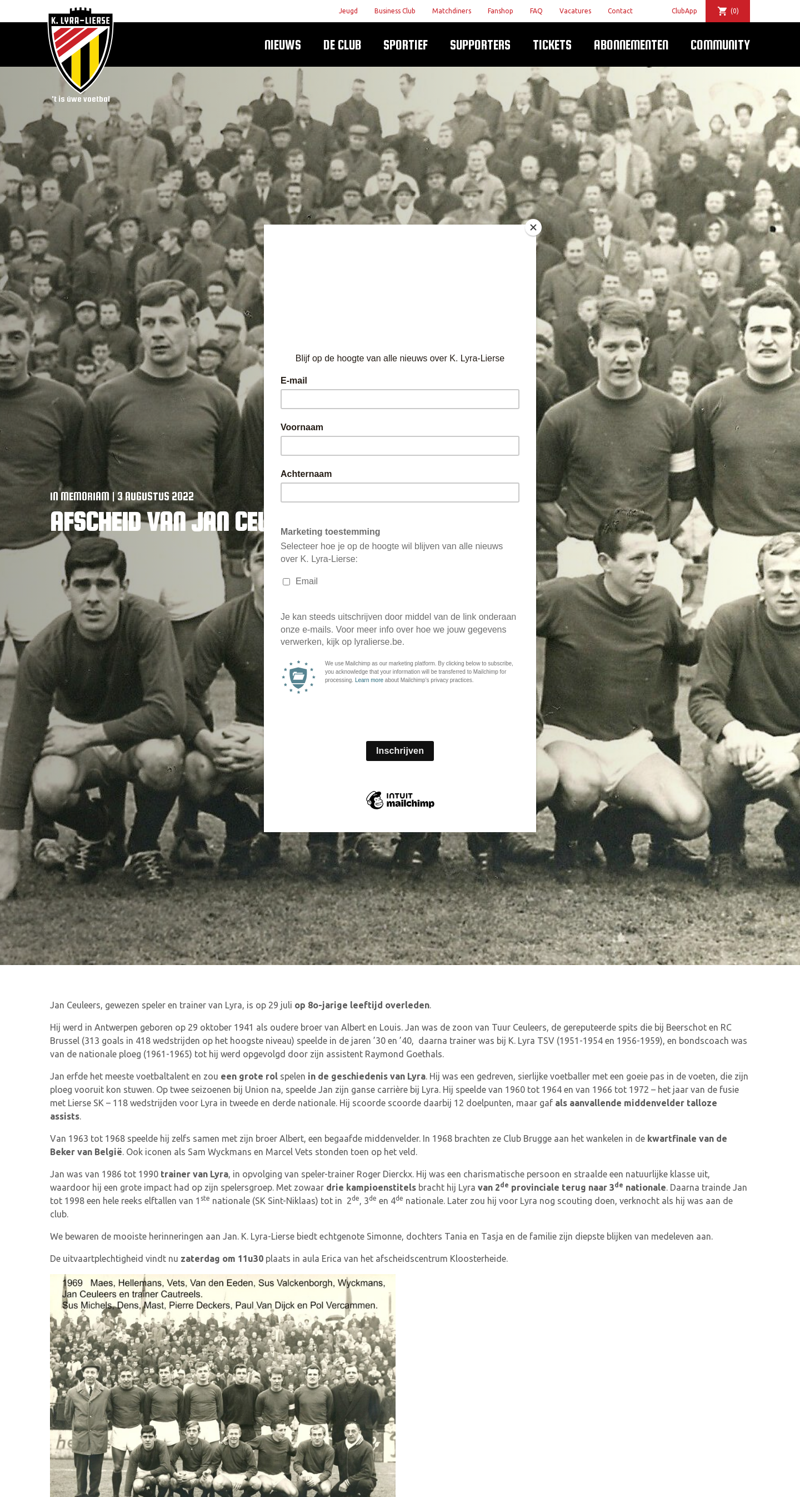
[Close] (533, 227)
